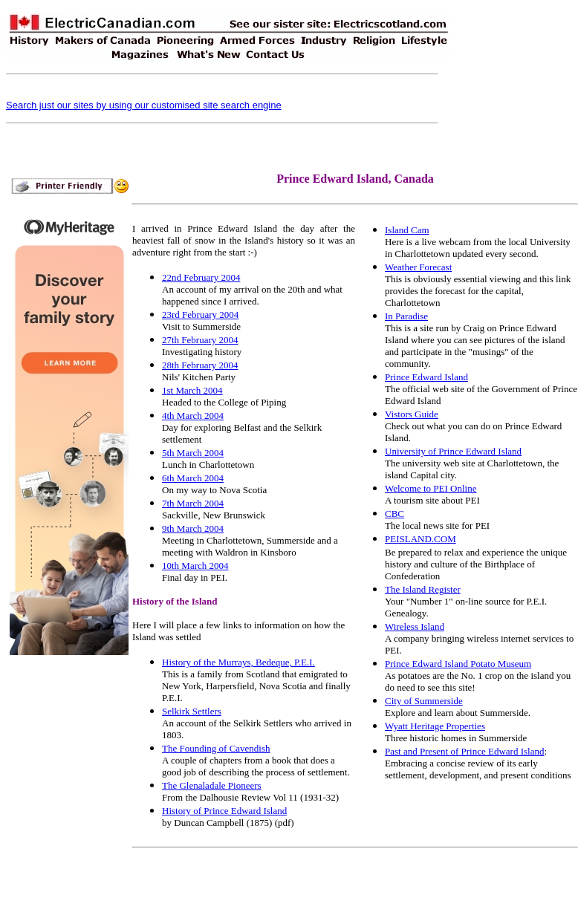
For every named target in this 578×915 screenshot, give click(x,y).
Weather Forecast (418, 267)
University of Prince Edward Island (453, 451)
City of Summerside (424, 700)
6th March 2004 (193, 477)
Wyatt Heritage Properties (435, 726)
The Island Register (423, 589)
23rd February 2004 (200, 314)
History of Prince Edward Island (224, 810)
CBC (394, 513)
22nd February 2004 (201, 277)
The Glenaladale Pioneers (212, 785)
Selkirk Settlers (191, 711)
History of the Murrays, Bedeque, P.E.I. (238, 662)
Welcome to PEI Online (431, 488)
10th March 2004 (195, 565)
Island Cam (407, 229)
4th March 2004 (193, 415)
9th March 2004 (193, 528)
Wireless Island (414, 626)
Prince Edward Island (426, 376)
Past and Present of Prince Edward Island (464, 751)
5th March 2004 (193, 452)
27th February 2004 (200, 339)
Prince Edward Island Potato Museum (458, 663)
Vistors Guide (411, 414)
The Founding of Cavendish (216, 748)
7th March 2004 (193, 503)
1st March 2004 (192, 390)
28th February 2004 (200, 365)
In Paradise (406, 316)
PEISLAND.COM (420, 538)
